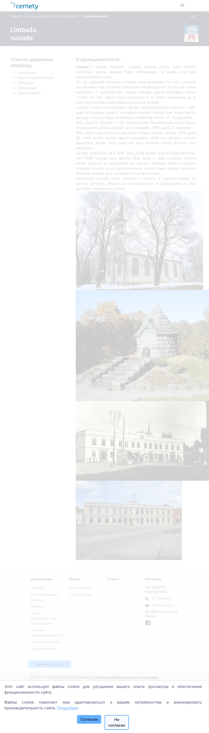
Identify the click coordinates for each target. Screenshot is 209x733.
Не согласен (116, 722)
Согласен (89, 719)
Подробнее (67, 708)
